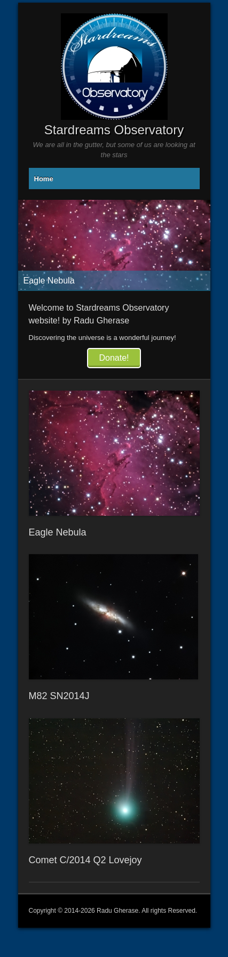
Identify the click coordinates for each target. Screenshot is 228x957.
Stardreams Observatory (114, 130)
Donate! (114, 357)
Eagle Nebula (58, 532)
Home (43, 179)
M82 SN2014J (59, 696)
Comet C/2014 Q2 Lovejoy (85, 860)
